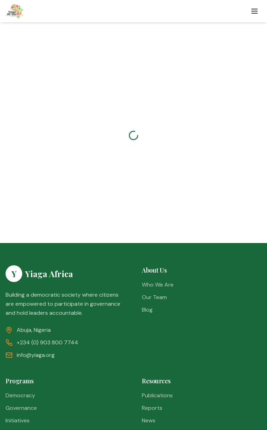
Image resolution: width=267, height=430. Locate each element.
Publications (157, 395)
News (148, 420)
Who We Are (157, 284)
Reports (152, 408)
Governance (21, 408)
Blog (147, 309)
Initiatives (18, 420)
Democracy (20, 395)
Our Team (154, 297)
